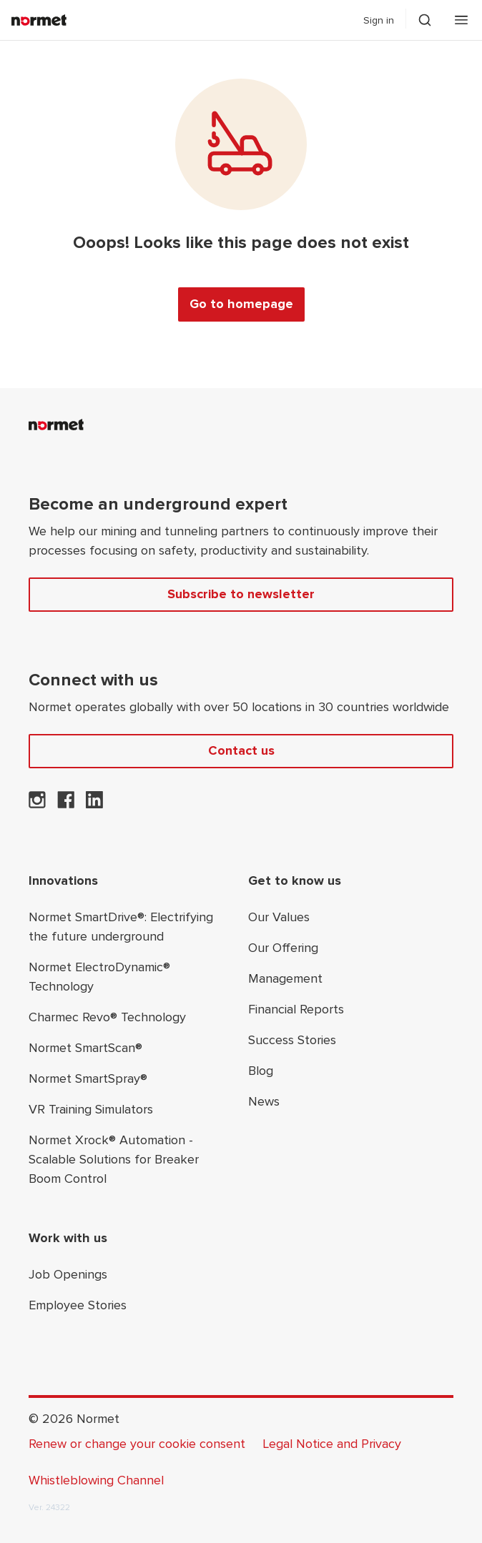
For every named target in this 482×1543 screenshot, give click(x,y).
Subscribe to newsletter (241, 594)
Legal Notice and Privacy (331, 1444)
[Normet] (39, 20)
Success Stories (292, 1040)
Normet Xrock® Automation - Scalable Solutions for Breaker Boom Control (114, 1159)
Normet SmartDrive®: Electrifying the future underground (121, 926)
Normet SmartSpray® (88, 1078)
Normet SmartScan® (85, 1048)
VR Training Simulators (91, 1109)
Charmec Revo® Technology (107, 1017)
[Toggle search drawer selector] (424, 20)
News (264, 1101)
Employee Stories (78, 1305)
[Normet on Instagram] (37, 804)
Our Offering (283, 948)
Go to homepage (241, 304)
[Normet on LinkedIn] (94, 804)
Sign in (378, 20)
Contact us (241, 750)
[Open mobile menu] (461, 20)
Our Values (279, 917)
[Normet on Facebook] (65, 804)
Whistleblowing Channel (96, 1480)
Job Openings (68, 1274)
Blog (260, 1070)
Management (285, 978)
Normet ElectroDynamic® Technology (99, 976)
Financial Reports (296, 1009)
